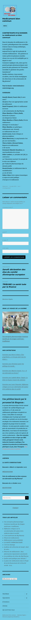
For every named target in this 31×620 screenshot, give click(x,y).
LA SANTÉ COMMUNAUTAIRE (13, 542)
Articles (4, 606)
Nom (4, 232)
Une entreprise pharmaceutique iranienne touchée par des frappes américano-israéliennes (14, 524)
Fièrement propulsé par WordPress (10, 617)
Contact (15, 508)
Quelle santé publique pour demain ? (15, 558)
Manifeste (5, 594)
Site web (5, 248)
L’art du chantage (9, 545)
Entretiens (5, 602)
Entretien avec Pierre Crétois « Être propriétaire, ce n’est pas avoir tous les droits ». (14, 357)
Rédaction (5, 186)
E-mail (5, 240)
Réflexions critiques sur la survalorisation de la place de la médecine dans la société (13, 531)
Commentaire (7, 207)
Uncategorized (6, 188)
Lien (19, 186)
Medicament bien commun (11, 20)
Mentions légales (7, 299)
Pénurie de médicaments (11, 538)
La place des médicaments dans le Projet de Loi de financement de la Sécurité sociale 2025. (16, 563)
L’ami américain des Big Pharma (14, 535)
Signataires (6, 598)
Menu (5, 25)
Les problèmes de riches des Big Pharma (16, 556)
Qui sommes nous (8, 610)
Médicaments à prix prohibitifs (13, 540)
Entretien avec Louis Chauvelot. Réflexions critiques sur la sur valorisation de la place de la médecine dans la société (15, 387)
